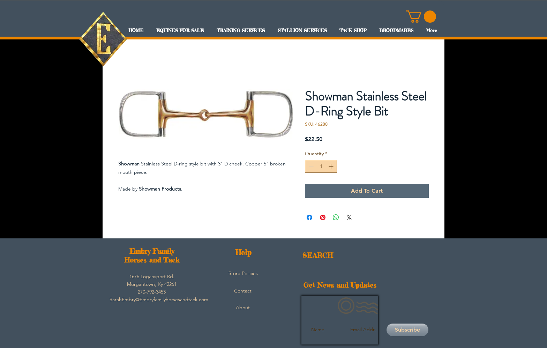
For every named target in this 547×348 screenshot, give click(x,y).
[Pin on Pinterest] (323, 217)
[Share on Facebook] (309, 217)
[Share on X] (349, 217)
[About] (243, 308)
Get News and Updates (340, 285)
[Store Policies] (243, 273)
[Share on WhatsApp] (336, 217)
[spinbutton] (321, 166)
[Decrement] (310, 166)
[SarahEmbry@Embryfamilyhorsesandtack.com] (159, 300)
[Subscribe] (407, 330)
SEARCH (317, 255)
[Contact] (243, 291)
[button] (421, 16)
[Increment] (331, 166)
